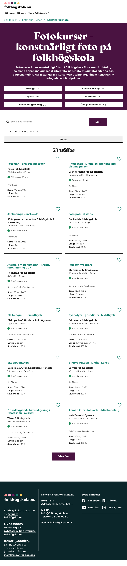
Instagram (112, 507)
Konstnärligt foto (58, 19)
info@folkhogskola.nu (55, 513)
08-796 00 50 (60, 516)
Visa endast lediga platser (23, 131)
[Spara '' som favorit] (58, 159)
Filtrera (63, 139)
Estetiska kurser (32, 19)
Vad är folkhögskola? (39, 13)
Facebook (91, 500)
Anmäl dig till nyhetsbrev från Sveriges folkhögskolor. (20, 531)
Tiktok (109, 500)
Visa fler (63, 456)
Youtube (90, 507)
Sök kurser (10, 13)
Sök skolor (21, 13)
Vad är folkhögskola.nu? (56, 522)
